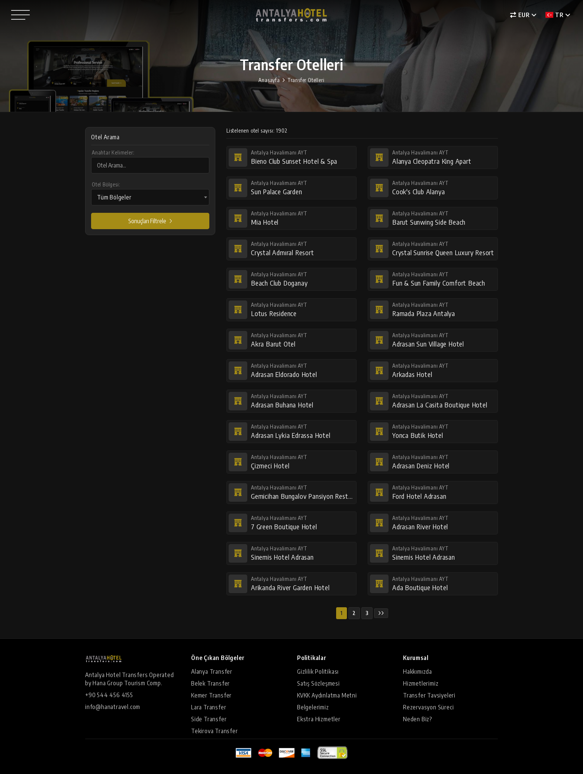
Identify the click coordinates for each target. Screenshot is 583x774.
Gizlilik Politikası (318, 671)
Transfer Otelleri (306, 80)
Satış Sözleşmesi (318, 683)
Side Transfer (208, 719)
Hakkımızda (417, 671)
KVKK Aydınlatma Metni (327, 695)
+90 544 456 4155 (109, 695)
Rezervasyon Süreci (428, 707)
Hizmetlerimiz (420, 683)
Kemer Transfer (211, 695)
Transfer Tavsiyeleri (429, 695)
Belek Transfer (210, 683)
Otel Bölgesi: (106, 184)
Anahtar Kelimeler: (113, 152)
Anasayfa (269, 80)
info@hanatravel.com (112, 706)
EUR (520, 15)
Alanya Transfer (211, 671)
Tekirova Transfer (214, 731)
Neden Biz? (417, 719)
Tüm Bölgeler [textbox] (114, 197)
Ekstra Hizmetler (319, 719)
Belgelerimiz (313, 707)
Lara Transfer (208, 707)
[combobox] (150, 197)
